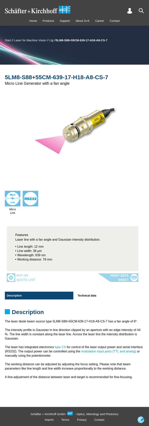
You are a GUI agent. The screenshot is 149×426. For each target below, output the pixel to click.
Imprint (49, 419)
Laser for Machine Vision (30, 40)
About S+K (83, 20)
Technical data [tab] (87, 295)
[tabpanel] (74, 313)
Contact (115, 20)
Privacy (82, 419)
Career (99, 20)
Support (65, 20)
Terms (65, 419)
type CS (60, 347)
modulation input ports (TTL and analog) (108, 351)
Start (8, 40)
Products (48, 20)
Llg (51, 40)
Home (33, 20)
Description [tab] (14, 295)
